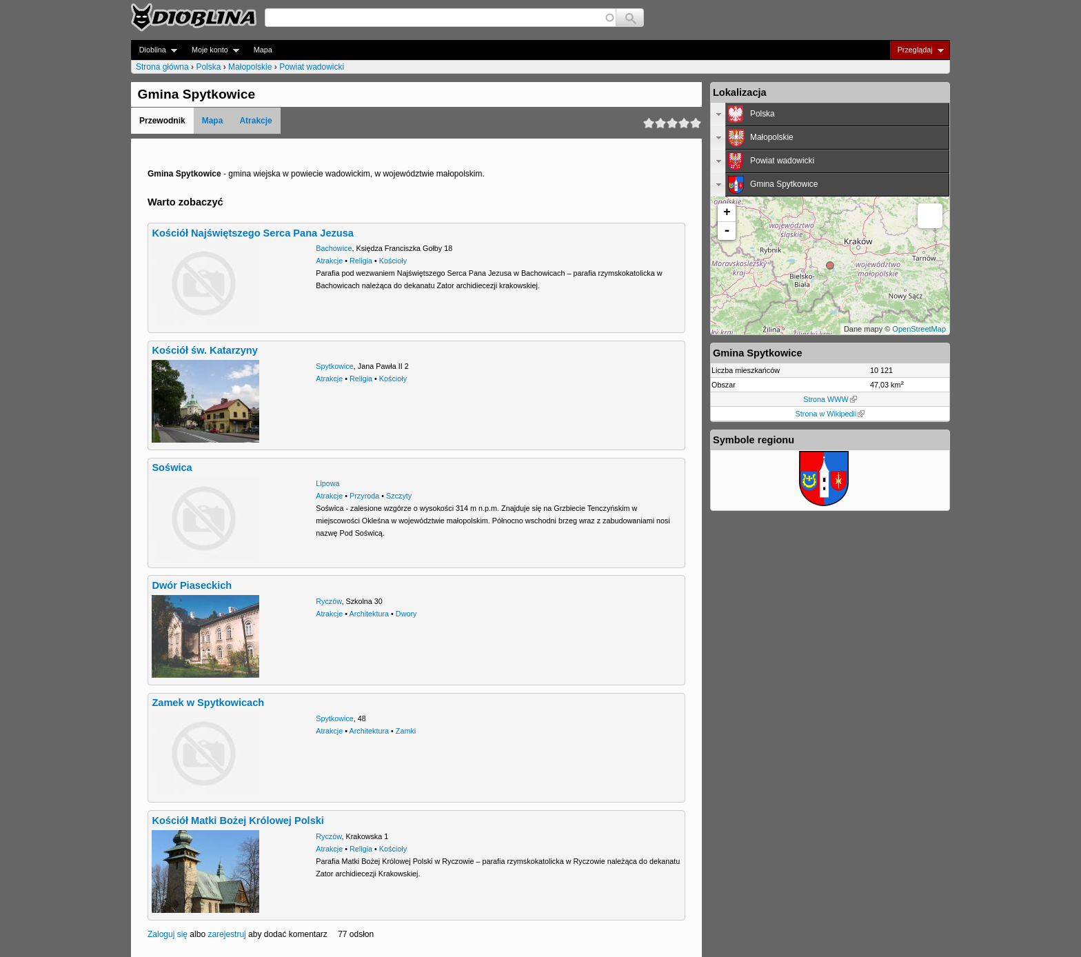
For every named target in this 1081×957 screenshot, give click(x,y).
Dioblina (154, 50)
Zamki (406, 731)
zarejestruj (226, 934)
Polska (208, 67)
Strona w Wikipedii (830, 414)
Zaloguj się (168, 934)
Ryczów (328, 601)
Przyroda (364, 496)
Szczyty (399, 496)
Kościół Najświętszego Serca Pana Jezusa (253, 233)
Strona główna (162, 67)
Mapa (263, 50)
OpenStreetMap (919, 329)
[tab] (830, 114)
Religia (361, 260)
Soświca (172, 467)
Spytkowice (335, 366)
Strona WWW (829, 399)
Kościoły (393, 260)
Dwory (406, 614)
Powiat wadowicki (311, 67)
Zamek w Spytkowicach (208, 702)
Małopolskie (250, 67)
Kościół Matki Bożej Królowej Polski (238, 820)
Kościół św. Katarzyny (204, 350)
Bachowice (334, 248)
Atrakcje (255, 120)
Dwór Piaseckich (192, 585)
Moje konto (211, 50)
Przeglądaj (916, 50)
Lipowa (327, 483)
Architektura (369, 614)
